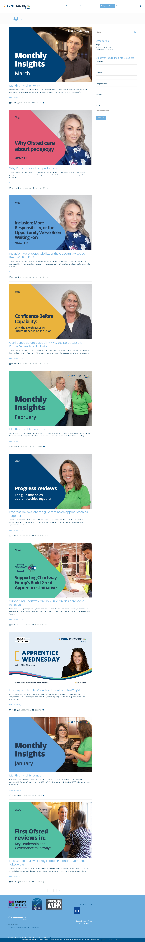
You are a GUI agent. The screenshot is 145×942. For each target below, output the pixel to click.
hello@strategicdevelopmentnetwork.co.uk (24, 927)
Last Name (99, 73)
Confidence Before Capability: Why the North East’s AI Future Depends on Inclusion (46, 345)
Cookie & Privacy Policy (84, 921)
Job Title (99, 95)
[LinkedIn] (77, 910)
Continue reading (16, 97)
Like (45, 188)
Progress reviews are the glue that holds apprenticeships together (48, 514)
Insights (37, 103)
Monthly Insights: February (27, 429)
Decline (111, 939)
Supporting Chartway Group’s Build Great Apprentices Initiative (46, 603)
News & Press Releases (104, 47)
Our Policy (119, 939)
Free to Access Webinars (104, 50)
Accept (104, 939)
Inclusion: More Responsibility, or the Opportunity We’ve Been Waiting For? (47, 255)
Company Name (101, 84)
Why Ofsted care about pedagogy (33, 168)
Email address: (101, 106)
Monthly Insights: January (26, 775)
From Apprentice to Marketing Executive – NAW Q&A (45, 690)
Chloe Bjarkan (25, 103)
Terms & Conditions (82, 923)
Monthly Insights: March (25, 86)
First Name (100, 62)
